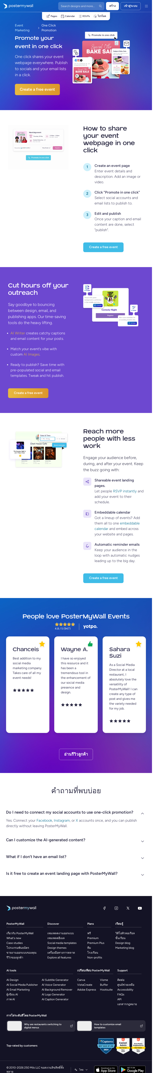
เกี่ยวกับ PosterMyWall (19, 933)
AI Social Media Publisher (22, 985)
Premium (93, 938)
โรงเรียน (92, 952)
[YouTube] (140, 908)
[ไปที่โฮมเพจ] (16, 6)
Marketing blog (124, 948)
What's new (13, 938)
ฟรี (89, 933)
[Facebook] (104, 908)
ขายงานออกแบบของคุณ (21, 952)
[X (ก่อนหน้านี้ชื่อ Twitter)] (128, 908)
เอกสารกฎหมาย (127, 1004)
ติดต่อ (120, 980)
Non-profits (94, 957)
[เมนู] (146, 6)
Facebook (44, 820)
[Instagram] (116, 908)
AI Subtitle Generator (55, 980)
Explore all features (59, 957)
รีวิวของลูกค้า (14, 957)
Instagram (62, 820)
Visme (104, 980)
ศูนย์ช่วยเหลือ (125, 985)
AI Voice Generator (54, 985)
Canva (81, 980)
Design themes (57, 948)
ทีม (89, 948)
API (119, 999)
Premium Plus (95, 943)
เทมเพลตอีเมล (56, 938)
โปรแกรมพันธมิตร (17, 948)
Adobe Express (86, 989)
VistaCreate (84, 985)
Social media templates (62, 943)
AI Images (32, 354)
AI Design (12, 980)
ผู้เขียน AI (12, 994)
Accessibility (125, 989)
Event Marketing (22, 27)
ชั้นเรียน (120, 938)
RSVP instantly (125, 491)
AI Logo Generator (53, 994)
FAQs (120, 994)
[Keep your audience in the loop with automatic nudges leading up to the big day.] (87, 546)
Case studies (14, 943)
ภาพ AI (10, 999)
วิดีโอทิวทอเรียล (125, 933)
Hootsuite (106, 989)
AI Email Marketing (18, 989)
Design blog (122, 943)
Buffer (104, 985)
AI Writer (17, 333)
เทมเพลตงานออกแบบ (60, 933)
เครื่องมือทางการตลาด (61, 952)
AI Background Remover (57, 989)
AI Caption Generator (55, 999)
